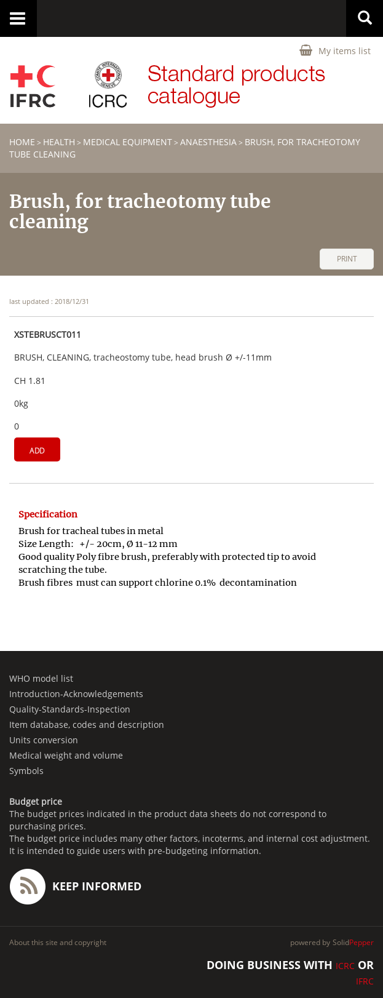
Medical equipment (127, 142)
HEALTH (59, 142)
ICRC (345, 966)
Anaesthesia (208, 142)
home (22, 142)
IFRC (365, 981)
